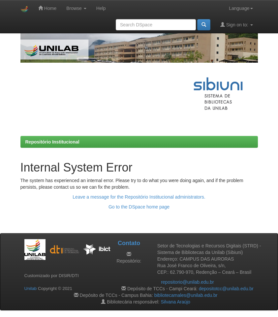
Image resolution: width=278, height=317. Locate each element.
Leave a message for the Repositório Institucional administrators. (139, 197)
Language (241, 8)
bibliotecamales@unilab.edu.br (186, 295)
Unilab (30, 288)
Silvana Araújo (175, 301)
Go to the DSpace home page (139, 206)
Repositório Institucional (52, 141)
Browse (76, 8)
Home (47, 8)
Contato (129, 243)
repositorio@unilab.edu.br (187, 282)
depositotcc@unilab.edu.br (226, 288)
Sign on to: (236, 24)
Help (101, 8)
